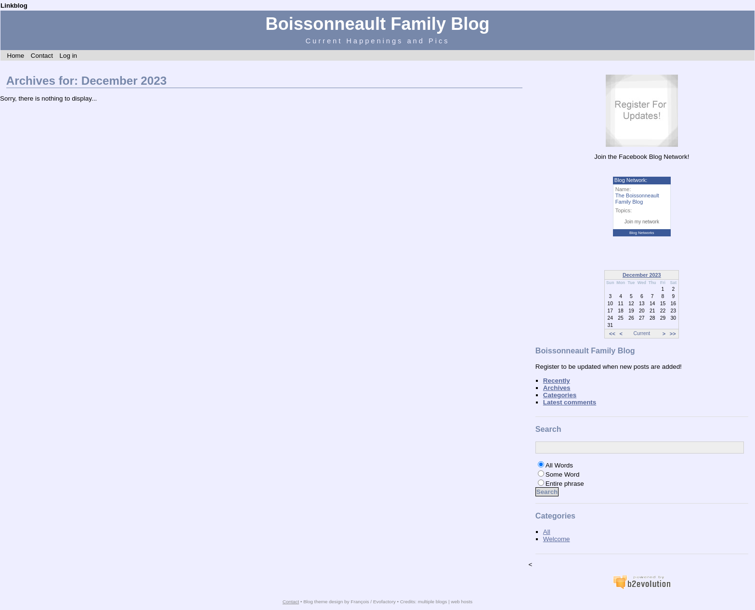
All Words (559, 465)
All (546, 531)
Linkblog (13, 5)
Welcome (556, 539)
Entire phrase (565, 483)
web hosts (462, 601)
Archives (557, 387)
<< (612, 334)
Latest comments (570, 402)
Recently (556, 380)
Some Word (563, 474)
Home (15, 55)
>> (673, 334)
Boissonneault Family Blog (377, 24)
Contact (42, 55)
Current (642, 333)
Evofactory (384, 601)
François (360, 601)
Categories (559, 395)
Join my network (642, 221)
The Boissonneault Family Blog (637, 199)
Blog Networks (641, 233)
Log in (68, 55)
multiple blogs (432, 601)
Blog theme (315, 601)
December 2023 (642, 275)
